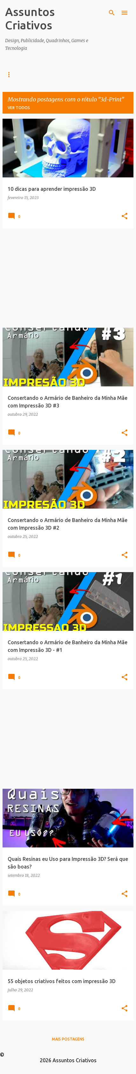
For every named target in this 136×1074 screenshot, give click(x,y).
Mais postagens (68, 1039)
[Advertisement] (68, 278)
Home (11, 74)
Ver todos (19, 108)
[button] (124, 216)
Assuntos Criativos (30, 18)
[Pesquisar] (112, 12)
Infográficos (74, 74)
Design (38, 74)
